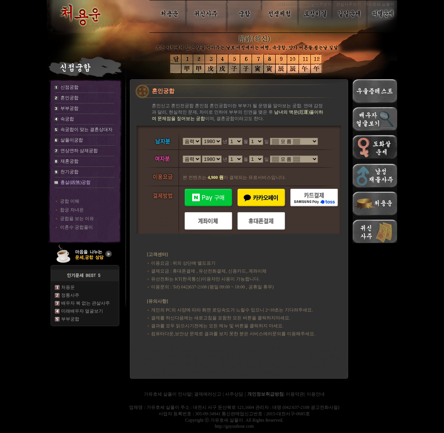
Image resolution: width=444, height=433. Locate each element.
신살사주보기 (319, 4)
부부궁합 (70, 319)
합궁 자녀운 (72, 210)
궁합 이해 (69, 201)
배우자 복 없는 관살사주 (85, 303)
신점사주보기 (289, 4)
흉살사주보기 (260, 4)
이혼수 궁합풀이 (76, 227)
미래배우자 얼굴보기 (82, 311)
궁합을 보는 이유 (77, 218)
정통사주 (70, 295)
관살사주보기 (348, 4)
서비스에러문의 (265, 333)
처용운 (68, 287)
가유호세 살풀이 (379, 4)
